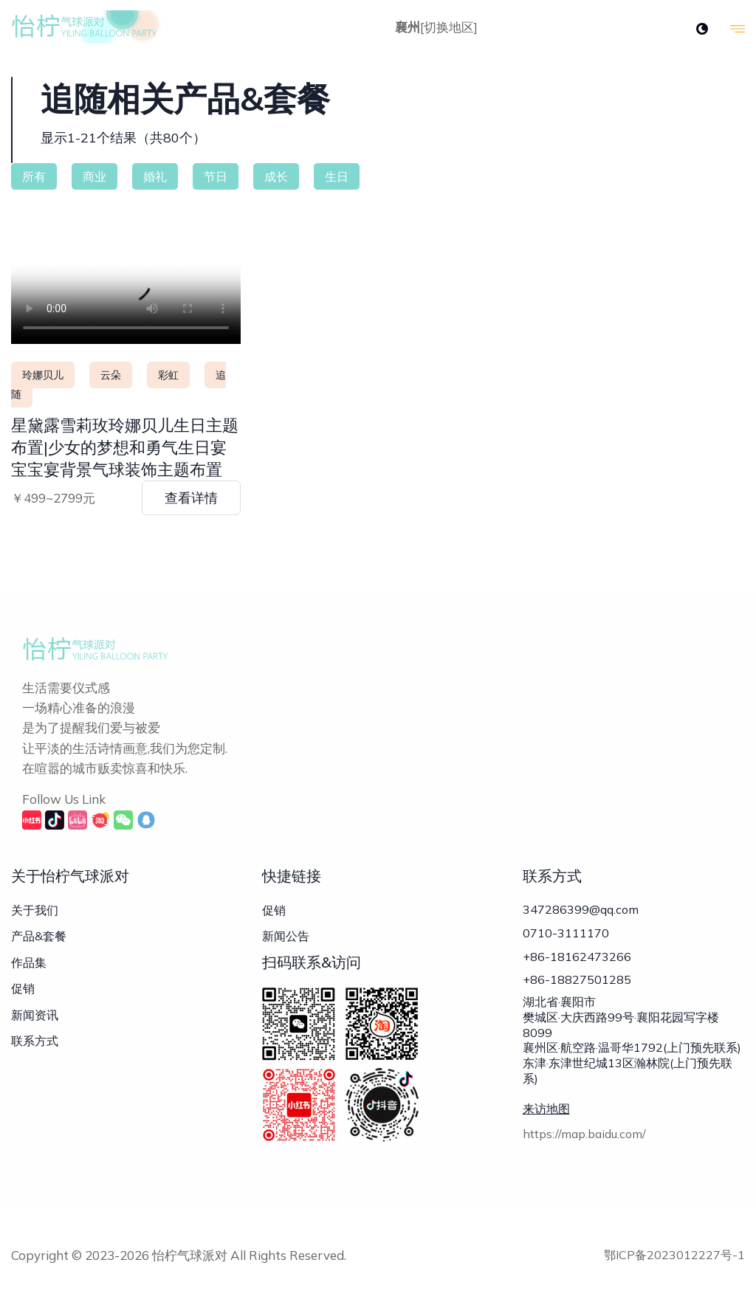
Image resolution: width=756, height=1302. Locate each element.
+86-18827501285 (577, 984)
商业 (94, 176)
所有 (34, 176)
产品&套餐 (38, 936)
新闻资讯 (34, 1015)
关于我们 (34, 910)
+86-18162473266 (577, 959)
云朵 (110, 375)
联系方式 (34, 1040)
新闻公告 (285, 936)
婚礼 (155, 176)
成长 (276, 176)
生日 (336, 176)
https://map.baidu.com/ (584, 1140)
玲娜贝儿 (42, 375)
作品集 (29, 962)
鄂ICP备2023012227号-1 (674, 1254)
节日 (215, 176)
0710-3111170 (566, 934)
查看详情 (191, 497)
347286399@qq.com (581, 909)
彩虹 (168, 375)
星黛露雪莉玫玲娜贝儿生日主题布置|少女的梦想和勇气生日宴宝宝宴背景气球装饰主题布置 (124, 447)
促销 (23, 988)
